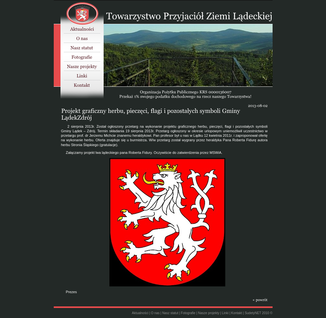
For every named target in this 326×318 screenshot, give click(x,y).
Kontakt (236, 313)
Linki (225, 313)
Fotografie (188, 313)
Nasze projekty (208, 313)
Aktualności (140, 313)
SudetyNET (253, 313)
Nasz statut (170, 313)
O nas (155, 313)
